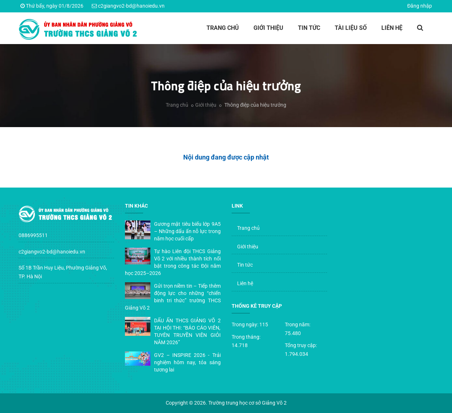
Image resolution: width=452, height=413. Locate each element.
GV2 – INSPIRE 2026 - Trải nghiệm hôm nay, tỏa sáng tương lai (187, 362)
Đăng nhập (419, 6)
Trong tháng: (246, 337)
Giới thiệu (268, 27)
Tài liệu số (351, 27)
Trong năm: (297, 324)
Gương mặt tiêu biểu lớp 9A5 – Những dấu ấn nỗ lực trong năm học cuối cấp (187, 231)
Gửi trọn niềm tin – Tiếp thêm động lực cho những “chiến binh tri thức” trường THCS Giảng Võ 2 (173, 297)
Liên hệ (391, 27)
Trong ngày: (245, 324)
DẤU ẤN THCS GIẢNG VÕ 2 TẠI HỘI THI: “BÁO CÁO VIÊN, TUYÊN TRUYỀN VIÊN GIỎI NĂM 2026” (187, 331)
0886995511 (33, 235)
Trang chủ (223, 27)
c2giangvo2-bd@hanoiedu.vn (131, 6)
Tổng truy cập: (301, 345)
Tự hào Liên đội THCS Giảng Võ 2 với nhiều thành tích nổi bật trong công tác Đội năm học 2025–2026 (173, 262)
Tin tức (309, 27)
